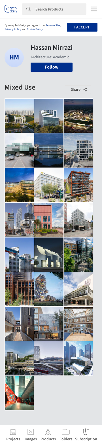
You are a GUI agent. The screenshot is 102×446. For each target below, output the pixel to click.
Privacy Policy (13, 29)
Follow (51, 67)
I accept (82, 27)
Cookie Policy (35, 29)
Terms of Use (53, 25)
